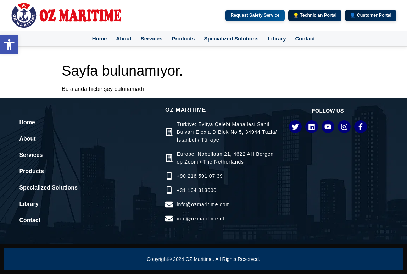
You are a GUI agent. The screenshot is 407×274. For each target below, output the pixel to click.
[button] (9, 44)
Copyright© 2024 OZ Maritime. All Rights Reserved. (203, 259)
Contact (305, 38)
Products (183, 38)
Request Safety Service (254, 15)
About (123, 38)
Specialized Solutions (231, 38)
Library (277, 38)
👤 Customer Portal (370, 15)
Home (99, 38)
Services (152, 38)
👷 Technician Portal (315, 15)
